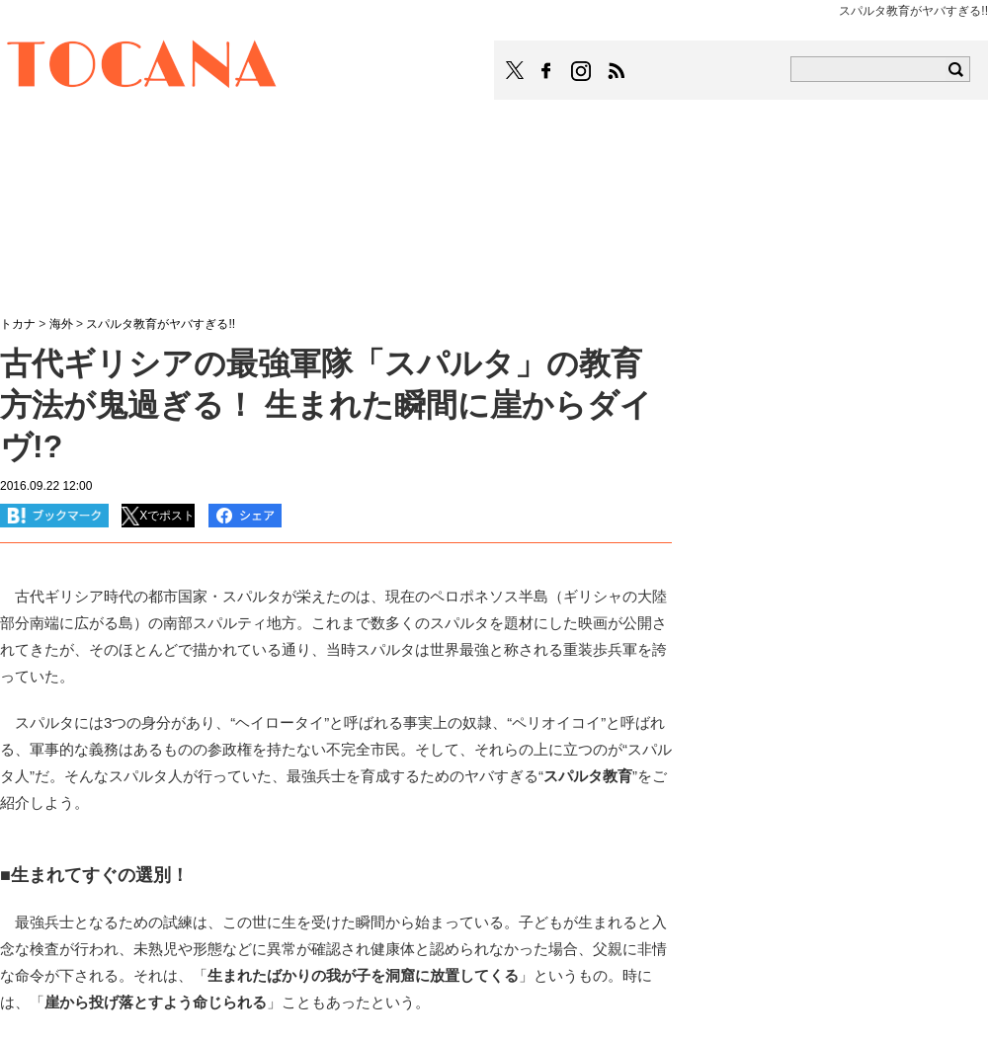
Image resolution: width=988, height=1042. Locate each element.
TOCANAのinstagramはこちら (582, 71)
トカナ (18, 324)
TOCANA (142, 67)
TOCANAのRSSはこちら (616, 71)
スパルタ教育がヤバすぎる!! (160, 324)
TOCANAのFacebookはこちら (546, 71)
